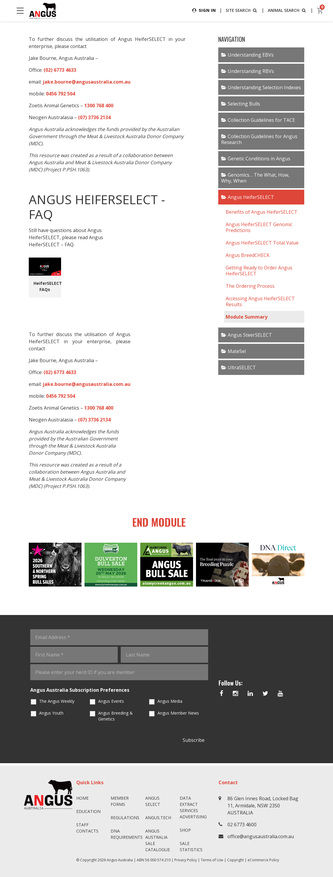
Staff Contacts (87, 828)
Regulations (125, 817)
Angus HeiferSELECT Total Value (262, 242)
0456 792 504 (60, 93)
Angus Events (111, 703)
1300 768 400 (98, 105)
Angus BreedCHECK (248, 255)
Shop (185, 830)
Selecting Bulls (244, 103)
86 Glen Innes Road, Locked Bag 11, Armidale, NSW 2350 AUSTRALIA (262, 805)
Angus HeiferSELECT (251, 197)
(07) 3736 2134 (94, 117)
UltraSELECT (242, 367)
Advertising (193, 817)
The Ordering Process (250, 286)
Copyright (235, 859)
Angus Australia (120, 859)
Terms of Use (212, 859)
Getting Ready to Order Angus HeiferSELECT (259, 270)
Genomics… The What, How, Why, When (255, 178)
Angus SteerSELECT (250, 335)
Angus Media (169, 703)
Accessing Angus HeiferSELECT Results (260, 301)
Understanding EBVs (251, 55)
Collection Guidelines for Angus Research (259, 139)
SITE (240, 10)
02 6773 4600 (241, 824)
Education (88, 811)
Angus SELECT (152, 801)
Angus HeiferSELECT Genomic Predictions (259, 227)
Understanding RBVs (251, 71)
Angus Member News (178, 715)
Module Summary (246, 317)
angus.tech (158, 817)
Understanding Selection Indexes (264, 87)
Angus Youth (51, 715)
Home (82, 798)
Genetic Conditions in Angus (259, 158)
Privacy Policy (185, 859)
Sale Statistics (191, 846)
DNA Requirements (126, 834)
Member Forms (120, 801)
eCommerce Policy (263, 859)
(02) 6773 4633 (60, 70)
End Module (153, 523)
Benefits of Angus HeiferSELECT (261, 212)
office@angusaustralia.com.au (260, 836)
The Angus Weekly (56, 703)
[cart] (320, 10)
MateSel (237, 351)
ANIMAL (287, 10)
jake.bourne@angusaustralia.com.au (86, 82)
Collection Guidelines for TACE (261, 120)
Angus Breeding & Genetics (115, 718)
